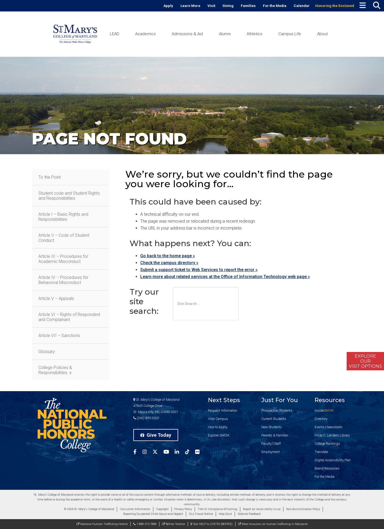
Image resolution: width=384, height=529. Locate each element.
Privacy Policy (183, 509)
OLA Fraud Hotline (201, 514)
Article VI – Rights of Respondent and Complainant (69, 317)
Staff (277, 444)
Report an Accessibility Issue (262, 509)
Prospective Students (276, 410)
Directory (321, 419)
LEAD (114, 33)
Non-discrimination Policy (303, 509)
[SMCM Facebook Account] (137, 452)
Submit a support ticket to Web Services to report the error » (199, 269)
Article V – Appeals (56, 298)
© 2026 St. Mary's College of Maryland (89, 509)
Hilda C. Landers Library (332, 435)
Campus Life (289, 33)
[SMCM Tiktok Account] (190, 452)
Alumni (225, 33)
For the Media (274, 5)
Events (320, 427)
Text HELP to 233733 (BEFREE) (212, 524)
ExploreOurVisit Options (365, 361)
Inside (324, 410)
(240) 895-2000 (146, 418)
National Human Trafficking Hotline (102, 524)
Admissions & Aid (187, 33)
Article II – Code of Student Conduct (63, 238)
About (322, 33)
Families (248, 5)
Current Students (273, 419)
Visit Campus (218, 419)
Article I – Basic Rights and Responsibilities (63, 217)
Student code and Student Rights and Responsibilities (69, 196)
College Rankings (327, 444)
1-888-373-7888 (145, 524)
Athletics (254, 33)
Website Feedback (249, 514)
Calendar (302, 5)
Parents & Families (274, 435)
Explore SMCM (218, 435)
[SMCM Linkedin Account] (180, 452)
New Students (271, 427)
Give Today (155, 435)
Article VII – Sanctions (59, 335)
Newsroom (334, 427)
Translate (321, 452)
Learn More (190, 5)
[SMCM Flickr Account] (200, 452)
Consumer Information (135, 509)
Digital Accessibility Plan (333, 460)
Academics (145, 33)
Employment (270, 452)
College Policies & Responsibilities (55, 370)
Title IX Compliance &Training (217, 509)
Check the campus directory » (169, 262)
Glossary (46, 351)
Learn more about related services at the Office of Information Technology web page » (225, 276)
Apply (168, 5)
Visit (211, 5)
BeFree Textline (173, 524)
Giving (228, 5)
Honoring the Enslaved (334, 5)
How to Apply (217, 427)
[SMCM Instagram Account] (147, 452)
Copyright (162, 509)
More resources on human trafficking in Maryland (272, 524)
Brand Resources (327, 468)
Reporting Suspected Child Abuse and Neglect (153, 514)
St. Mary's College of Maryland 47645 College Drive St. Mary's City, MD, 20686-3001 (156, 406)
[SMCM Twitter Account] (158, 452)
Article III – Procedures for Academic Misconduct (63, 259)
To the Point (49, 177)
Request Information (222, 410)
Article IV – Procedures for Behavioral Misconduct (63, 280)
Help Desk (225, 514)
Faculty (266, 444)
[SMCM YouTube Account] (169, 452)
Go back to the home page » (167, 255)
